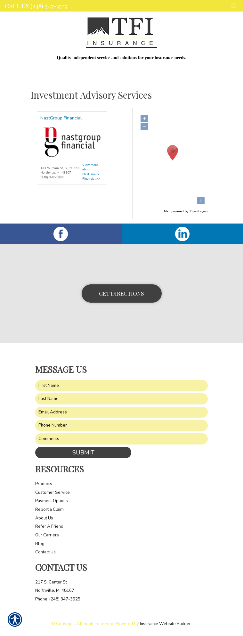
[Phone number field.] (121, 425)
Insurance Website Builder (165, 624)
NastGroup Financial (61, 118)
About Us (44, 518)
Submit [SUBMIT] (83, 452)
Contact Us (45, 552)
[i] (201, 200)
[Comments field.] (121, 438)
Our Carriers (47, 535)
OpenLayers (199, 211)
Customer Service (52, 492)
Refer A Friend (49, 526)
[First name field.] (121, 385)
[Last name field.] (121, 398)
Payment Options (51, 501)
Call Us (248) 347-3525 (36, 6)
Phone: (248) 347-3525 (57, 599)
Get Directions (121, 293)
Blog (40, 544)
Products (43, 484)
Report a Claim (49, 509)
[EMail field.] (121, 412)
